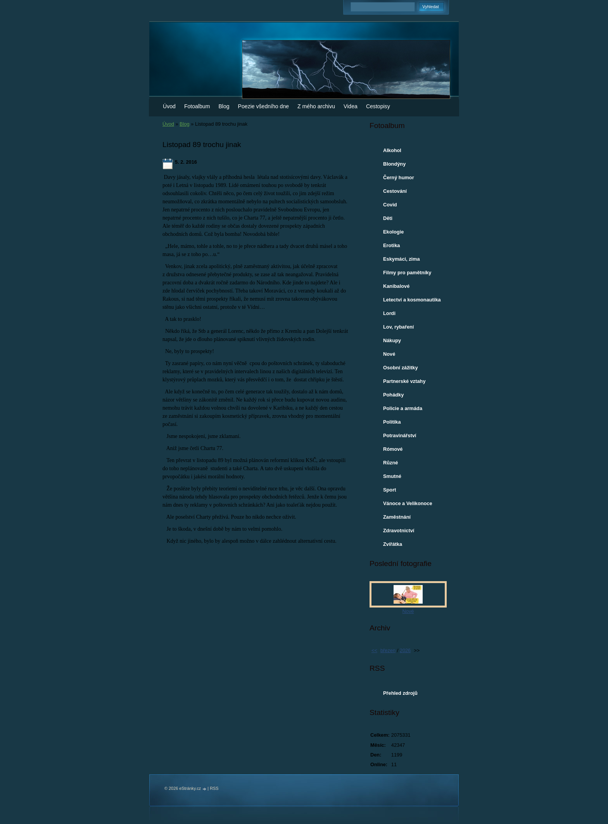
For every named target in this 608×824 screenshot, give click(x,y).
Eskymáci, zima (401, 259)
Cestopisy (378, 106)
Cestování (395, 191)
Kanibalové (396, 286)
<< (374, 650)
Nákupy (392, 340)
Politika (392, 422)
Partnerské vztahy (404, 381)
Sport (389, 490)
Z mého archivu (316, 106)
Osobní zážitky (400, 367)
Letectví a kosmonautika (412, 300)
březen (388, 650)
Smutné (392, 476)
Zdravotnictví (398, 530)
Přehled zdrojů (400, 693)
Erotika (391, 245)
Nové (389, 354)
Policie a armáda (402, 408)
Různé (390, 463)
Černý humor (398, 177)
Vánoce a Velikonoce (407, 503)
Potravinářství (399, 435)
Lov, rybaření (398, 327)
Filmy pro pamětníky (407, 272)
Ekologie (393, 232)
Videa (351, 106)
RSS (214, 788)
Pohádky (393, 395)
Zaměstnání (397, 517)
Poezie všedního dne (263, 106)
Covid (390, 205)
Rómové (393, 449)
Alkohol (392, 150)
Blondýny (394, 164)
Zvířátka (392, 544)
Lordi (389, 313)
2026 (405, 650)
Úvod (169, 106)
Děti (387, 218)
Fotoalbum (197, 106)
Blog (223, 106)
